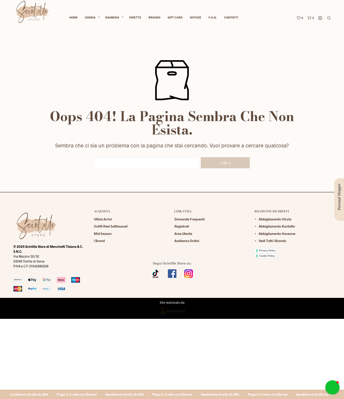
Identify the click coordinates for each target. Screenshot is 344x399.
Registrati (181, 226)
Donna (90, 18)
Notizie (195, 18)
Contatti (231, 18)
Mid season (103, 234)
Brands (154, 18)
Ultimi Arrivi (103, 219)
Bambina (112, 18)
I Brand (99, 241)
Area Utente (183, 234)
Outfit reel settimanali (111, 226)
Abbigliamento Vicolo (275, 219)
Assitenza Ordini (186, 241)
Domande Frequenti (189, 219)
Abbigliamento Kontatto (277, 226)
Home (73, 18)
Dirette (135, 18)
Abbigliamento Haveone (277, 234)
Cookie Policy (267, 255)
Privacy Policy (267, 250)
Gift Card (175, 18)
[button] (332, 387)
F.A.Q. (213, 18)
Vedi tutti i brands (272, 241)
